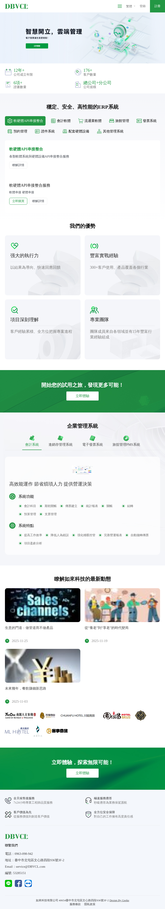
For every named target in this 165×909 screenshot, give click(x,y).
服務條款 (75, 904)
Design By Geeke (119, 900)
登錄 (143, 6)
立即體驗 (82, 396)
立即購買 (18, 201)
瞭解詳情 (18, 165)
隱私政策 (89, 904)
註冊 (157, 6)
